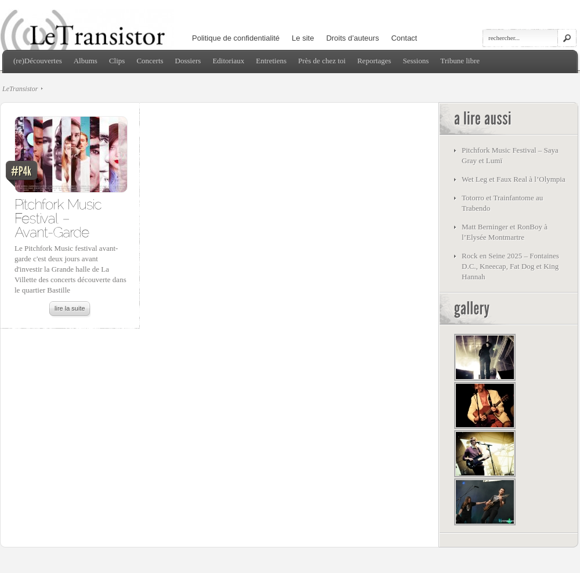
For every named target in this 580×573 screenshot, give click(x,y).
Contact (404, 38)
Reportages (374, 60)
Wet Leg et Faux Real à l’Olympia (514, 179)
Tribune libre (460, 60)
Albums (85, 60)
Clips (117, 60)
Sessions (416, 60)
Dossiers (188, 60)
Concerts (149, 60)
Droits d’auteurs (352, 38)
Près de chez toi (322, 60)
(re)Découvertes (37, 60)
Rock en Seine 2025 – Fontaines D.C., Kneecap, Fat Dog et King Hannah (510, 266)
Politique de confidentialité (236, 38)
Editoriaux (228, 60)
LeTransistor (20, 89)
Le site (303, 38)
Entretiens (271, 60)
